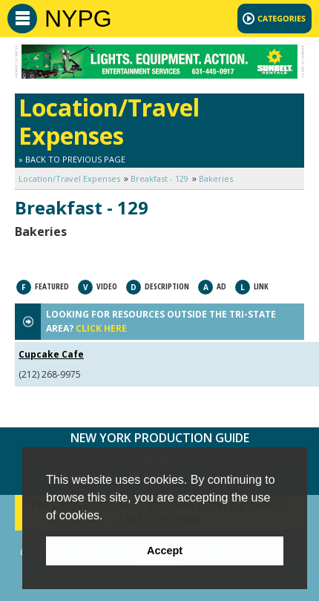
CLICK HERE (101, 328)
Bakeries (216, 178)
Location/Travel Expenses (69, 178)
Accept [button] (164, 550)
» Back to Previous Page (72, 159)
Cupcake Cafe (51, 354)
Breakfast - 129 (159, 178)
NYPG (78, 18)
